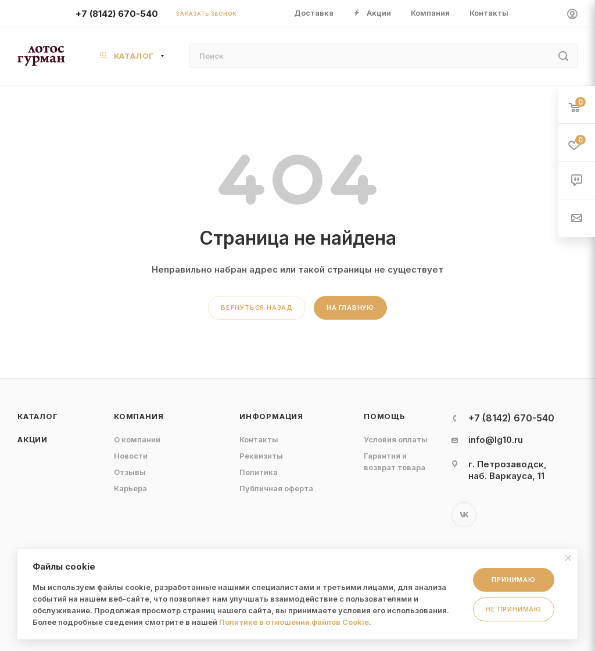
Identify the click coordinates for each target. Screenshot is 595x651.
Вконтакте (463, 514)
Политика (258, 472)
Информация (271, 416)
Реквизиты (261, 455)
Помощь (385, 416)
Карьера (130, 488)
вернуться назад (257, 307)
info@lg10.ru (495, 439)
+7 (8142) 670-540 (117, 13)
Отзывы (130, 472)
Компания (138, 416)
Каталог (37, 416)
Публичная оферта (276, 488)
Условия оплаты (396, 439)
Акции (32, 439)
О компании (137, 439)
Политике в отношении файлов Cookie (294, 622)
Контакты (258, 439)
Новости (131, 455)
